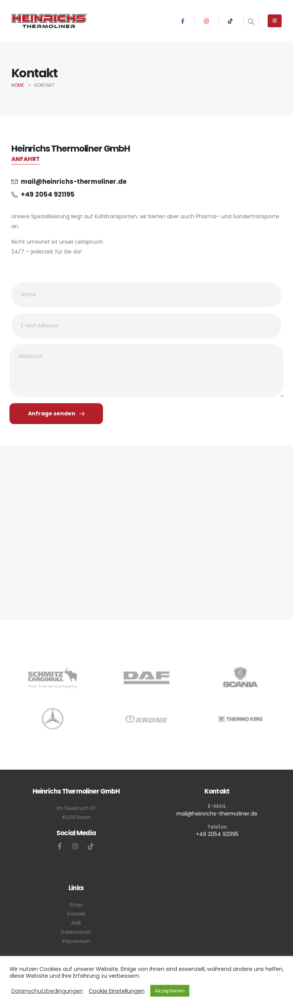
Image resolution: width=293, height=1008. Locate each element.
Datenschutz (76, 932)
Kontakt (76, 914)
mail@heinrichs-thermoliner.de (216, 813)
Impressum (76, 941)
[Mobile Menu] (275, 20)
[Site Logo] (49, 21)
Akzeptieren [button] (170, 990)
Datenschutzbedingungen (47, 991)
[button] (251, 22)
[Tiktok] (230, 21)
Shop (76, 905)
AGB (76, 923)
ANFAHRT (25, 159)
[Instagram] (206, 21)
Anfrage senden (56, 413)
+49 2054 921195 (217, 834)
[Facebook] (182, 21)
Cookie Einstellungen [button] (117, 991)
